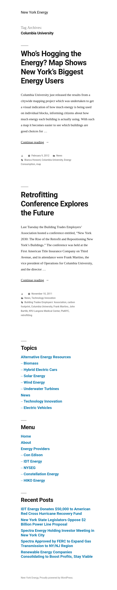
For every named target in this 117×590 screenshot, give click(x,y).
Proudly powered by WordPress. (56, 577)
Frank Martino (60, 306)
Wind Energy (34, 382)
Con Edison (33, 455)
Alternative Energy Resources (46, 357)
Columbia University (52, 159)
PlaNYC (65, 311)
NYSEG (29, 467)
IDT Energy (33, 461)
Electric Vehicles (38, 407)
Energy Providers (35, 449)
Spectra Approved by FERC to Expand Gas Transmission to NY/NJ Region (56, 543)
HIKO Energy (34, 480)
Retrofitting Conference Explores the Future (54, 203)
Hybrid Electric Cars (40, 369)
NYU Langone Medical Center (44, 311)
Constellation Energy (41, 474)
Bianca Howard (33, 159)
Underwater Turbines (41, 389)
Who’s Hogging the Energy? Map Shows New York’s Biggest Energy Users (54, 67)
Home (26, 436)
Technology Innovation (44, 298)
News (59, 155)
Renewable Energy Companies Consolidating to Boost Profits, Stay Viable (57, 554)
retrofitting (26, 315)
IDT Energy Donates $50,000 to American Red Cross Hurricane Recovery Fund (55, 511)
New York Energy (34, 12)
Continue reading (35, 142)
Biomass (31, 363)
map (38, 164)
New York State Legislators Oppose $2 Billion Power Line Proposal (53, 522)
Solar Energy (34, 376)
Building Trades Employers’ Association (45, 302)
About (26, 442)
